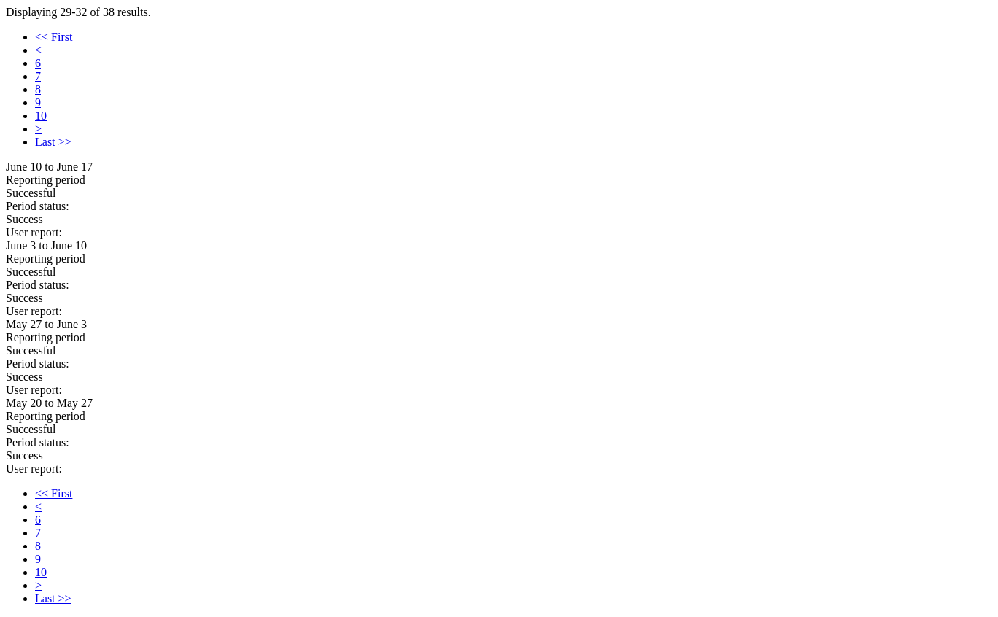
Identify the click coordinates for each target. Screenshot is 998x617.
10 (41, 115)
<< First (53, 37)
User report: (34, 232)
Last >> (53, 142)
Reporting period (45, 180)
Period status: (37, 206)
